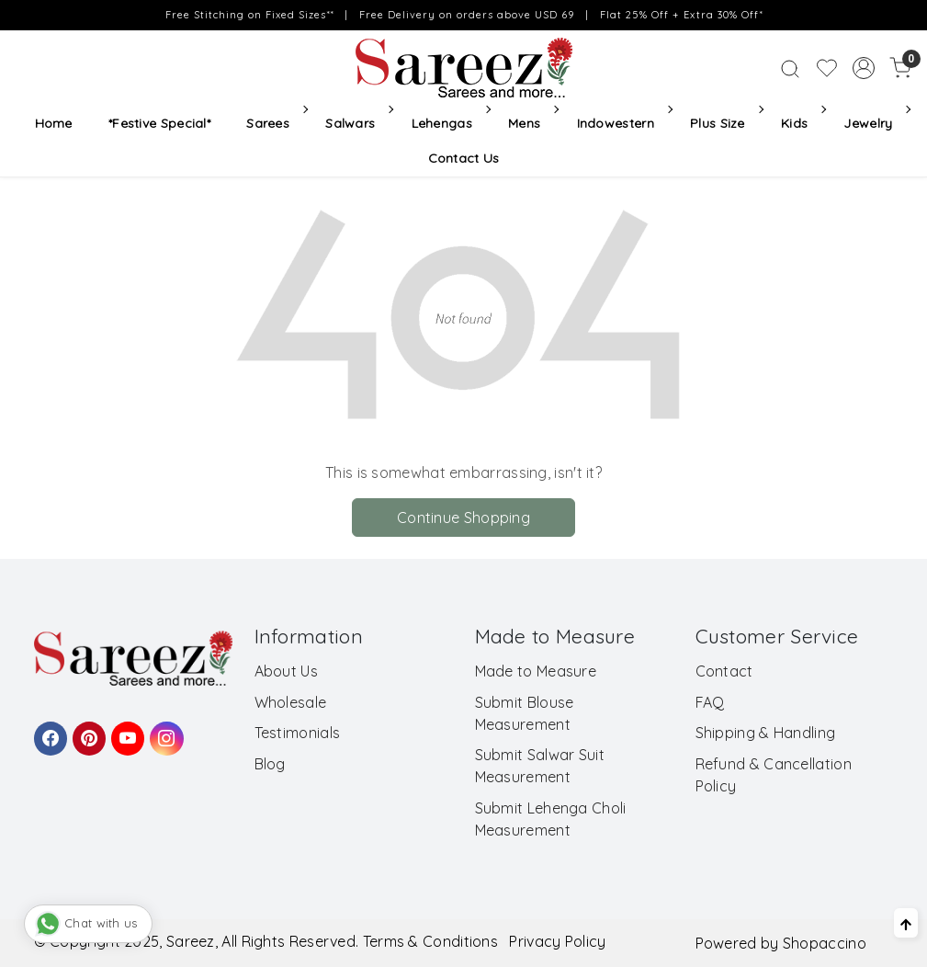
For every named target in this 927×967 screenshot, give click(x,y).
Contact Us (464, 158)
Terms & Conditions (430, 941)
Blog (270, 764)
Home (54, 123)
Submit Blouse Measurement (524, 713)
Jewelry (875, 123)
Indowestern (623, 123)
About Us (286, 671)
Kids (802, 123)
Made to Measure (536, 671)
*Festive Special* (159, 123)
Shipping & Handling (765, 732)
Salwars (357, 123)
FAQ (710, 702)
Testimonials (297, 732)
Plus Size (725, 123)
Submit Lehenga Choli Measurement (551, 819)
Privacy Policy (557, 941)
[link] (790, 68)
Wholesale (290, 702)
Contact (724, 671)
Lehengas (450, 123)
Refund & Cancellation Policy (773, 775)
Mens (532, 123)
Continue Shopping (463, 517)
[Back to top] (906, 923)
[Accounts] (863, 68)
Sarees (275, 123)
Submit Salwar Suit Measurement (540, 765)
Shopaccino (824, 943)
